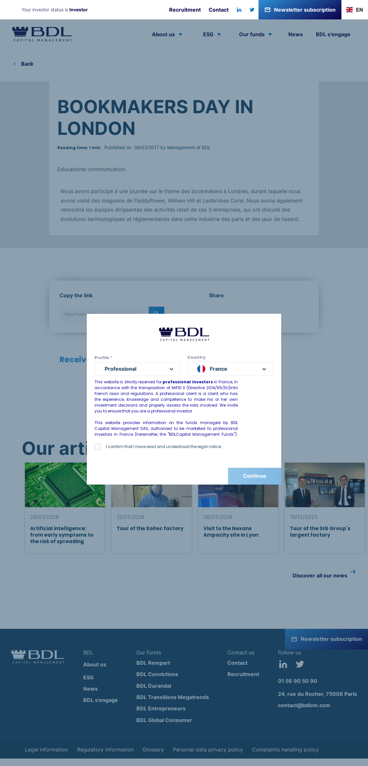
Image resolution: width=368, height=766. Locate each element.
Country (196, 357)
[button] (354, 9)
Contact (219, 9)
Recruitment (185, 9)
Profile (103, 357)
